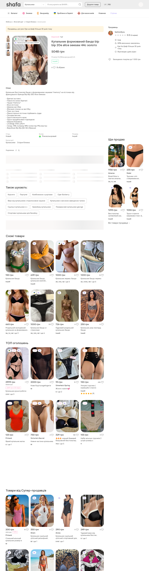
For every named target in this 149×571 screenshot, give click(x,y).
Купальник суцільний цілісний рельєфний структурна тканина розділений (39, 537)
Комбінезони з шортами (42, 195)
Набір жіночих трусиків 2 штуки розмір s (91, 439)
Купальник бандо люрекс (91, 279)
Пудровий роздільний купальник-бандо (65, 329)
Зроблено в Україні (63, 13)
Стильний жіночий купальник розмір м (14, 539)
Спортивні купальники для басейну (22, 213)
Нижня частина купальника (42, 441)
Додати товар (93, 4)
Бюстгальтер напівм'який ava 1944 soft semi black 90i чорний (116, 215)
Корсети (11, 195)
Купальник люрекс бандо (66, 279)
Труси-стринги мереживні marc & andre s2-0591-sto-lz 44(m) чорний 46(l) (135, 215)
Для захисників (86, 13)
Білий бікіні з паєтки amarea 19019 (114, 177)
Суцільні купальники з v (17, 207)
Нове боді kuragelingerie (41, 386)
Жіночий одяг (18, 22)
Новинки (102, 13)
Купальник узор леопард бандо (91, 329)
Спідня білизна (30, 22)
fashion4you (120, 32)
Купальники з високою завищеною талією (67, 201)
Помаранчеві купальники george (69, 207)
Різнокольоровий (49, 136)
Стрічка (113, 13)
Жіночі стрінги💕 (63, 389)
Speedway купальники (41, 207)
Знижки (27, 13)
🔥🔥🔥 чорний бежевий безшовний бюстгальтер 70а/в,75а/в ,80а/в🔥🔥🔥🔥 (67, 439)
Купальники (42, 22)
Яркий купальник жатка (15, 441)
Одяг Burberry (63, 195)
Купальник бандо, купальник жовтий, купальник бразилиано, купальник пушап (40, 280)
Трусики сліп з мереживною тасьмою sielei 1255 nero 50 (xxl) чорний (135, 177)
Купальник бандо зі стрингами (38, 329)
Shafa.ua (9, 22)
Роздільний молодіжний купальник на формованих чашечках (16, 329)
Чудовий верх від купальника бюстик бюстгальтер (89, 534)
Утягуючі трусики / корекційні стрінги (88, 387)
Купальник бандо (13, 279)
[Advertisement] (125, 99)
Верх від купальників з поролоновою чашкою (26, 201)
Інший (55, 61)
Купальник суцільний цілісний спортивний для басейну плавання (66, 537)
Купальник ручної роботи (16, 391)
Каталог (13, 13)
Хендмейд (43, 13)
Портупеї (23, 195)
